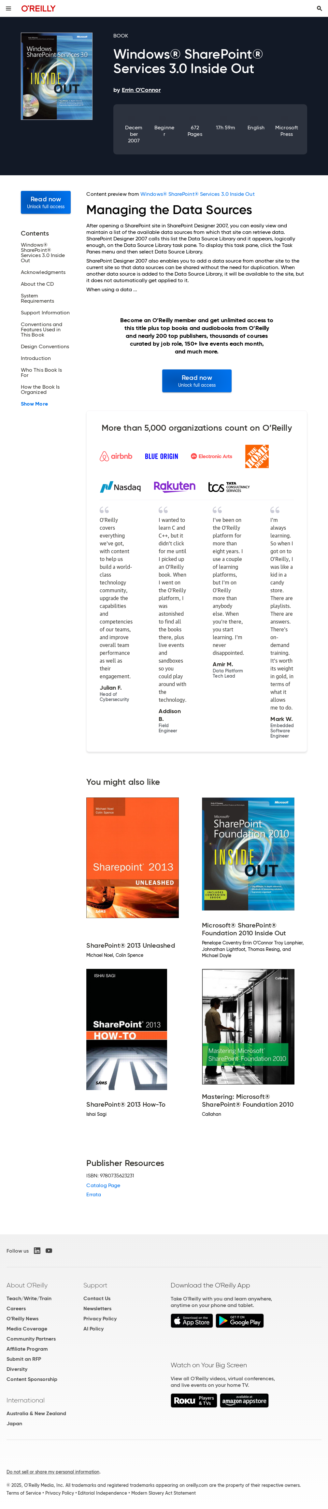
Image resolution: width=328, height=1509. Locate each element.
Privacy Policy (100, 1318)
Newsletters (97, 1308)
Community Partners (31, 1338)
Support (95, 1285)
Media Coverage (27, 1328)
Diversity (17, 1369)
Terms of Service (24, 1493)
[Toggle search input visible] (319, 8)
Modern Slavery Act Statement (163, 1493)
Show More (34, 404)
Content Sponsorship (32, 1379)
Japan (14, 1423)
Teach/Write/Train (29, 1298)
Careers (16, 1308)
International (26, 1400)
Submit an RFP (24, 1359)
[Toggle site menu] (8, 8)
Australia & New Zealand (36, 1413)
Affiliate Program (27, 1348)
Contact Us (96, 1298)
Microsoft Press (286, 130)
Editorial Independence (102, 1493)
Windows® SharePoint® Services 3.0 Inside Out (197, 194)
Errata (93, 1194)
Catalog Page (103, 1185)
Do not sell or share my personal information (53, 1472)
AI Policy (93, 1328)
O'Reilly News (22, 1318)
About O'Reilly (27, 1285)
